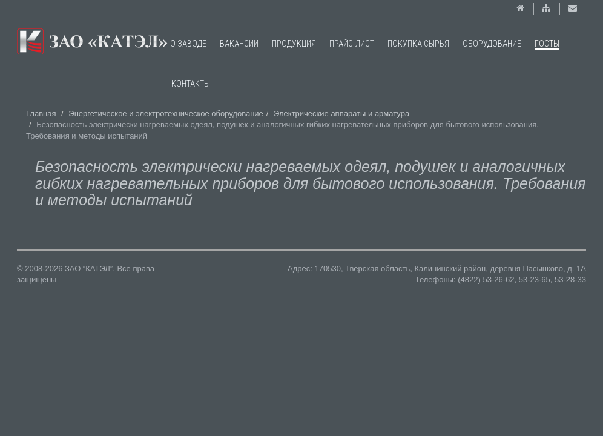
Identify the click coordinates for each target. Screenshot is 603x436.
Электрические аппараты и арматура (341, 113)
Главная (41, 113)
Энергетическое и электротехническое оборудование (165, 113)
